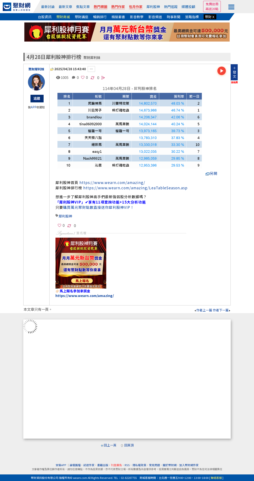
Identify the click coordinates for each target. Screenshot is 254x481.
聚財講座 (81, 16)
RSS (127, 465)
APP (33, 107)
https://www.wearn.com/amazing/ (112, 182)
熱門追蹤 (171, 6)
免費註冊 (212, 4)
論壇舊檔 (75, 465)
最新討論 (48, 6)
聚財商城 (63, 16)
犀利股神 (153, 6)
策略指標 (192, 16)
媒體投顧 (188, 6)
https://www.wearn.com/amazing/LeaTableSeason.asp (135, 187)
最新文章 (65, 6)
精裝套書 (118, 16)
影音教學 (137, 16)
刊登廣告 (116, 465)
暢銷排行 (100, 16)
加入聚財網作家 (189, 465)
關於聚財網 (170, 465)
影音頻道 (155, 16)
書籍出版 (102, 465)
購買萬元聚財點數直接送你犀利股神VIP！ (98, 207)
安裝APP (61, 465)
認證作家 (88, 465)
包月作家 (135, 6)
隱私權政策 (139, 465)
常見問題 (154, 465)
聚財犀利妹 (91, 58)
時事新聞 (173, 16)
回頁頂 (129, 445)
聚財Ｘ (210, 16)
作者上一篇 (203, 310)
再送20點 (212, 9)
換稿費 (234, 82)
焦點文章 (83, 6)
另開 (211, 173)
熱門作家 (118, 6)
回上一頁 (110, 445)
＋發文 (234, 72)
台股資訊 (44, 16)
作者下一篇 (222, 310)
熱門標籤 (100, 6)
